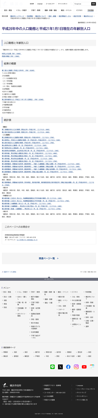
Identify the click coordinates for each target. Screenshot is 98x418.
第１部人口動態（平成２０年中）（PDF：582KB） (18, 70)
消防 (5, 300)
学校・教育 (35, 319)
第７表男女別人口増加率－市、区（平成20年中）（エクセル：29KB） (25, 148)
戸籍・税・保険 (21, 303)
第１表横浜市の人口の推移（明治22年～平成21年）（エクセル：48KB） (26, 129)
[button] (49, 258)
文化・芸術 (62, 306)
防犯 (5, 307)
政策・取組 (89, 302)
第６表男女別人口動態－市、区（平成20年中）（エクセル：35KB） (24, 145)
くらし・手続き (22, 292)
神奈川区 (49, 352)
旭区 (15, 352)
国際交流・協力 (76, 320)
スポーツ (61, 309)
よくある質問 (48, 396)
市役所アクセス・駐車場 (52, 385)
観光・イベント (63, 292)
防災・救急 (7, 292)
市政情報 (30, 16)
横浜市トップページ (17, 16)
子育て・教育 (35, 292)
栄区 (89, 352)
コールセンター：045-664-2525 (54, 392)
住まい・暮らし (21, 298)
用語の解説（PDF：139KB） (11, 56)
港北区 (80, 352)
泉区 (26, 352)
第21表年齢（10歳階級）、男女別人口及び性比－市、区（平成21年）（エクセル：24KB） (32, 206)
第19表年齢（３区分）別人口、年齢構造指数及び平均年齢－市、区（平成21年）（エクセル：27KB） (36, 201)
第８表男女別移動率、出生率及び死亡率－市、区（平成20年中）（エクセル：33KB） (30, 150)
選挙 (87, 326)
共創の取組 (76, 315)
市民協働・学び (21, 309)
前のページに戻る (10, 272)
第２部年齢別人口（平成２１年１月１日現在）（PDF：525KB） (23, 99)
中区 (47, 356)
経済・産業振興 (76, 305)
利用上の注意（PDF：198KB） (12, 53)
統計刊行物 (77, 16)
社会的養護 (35, 332)
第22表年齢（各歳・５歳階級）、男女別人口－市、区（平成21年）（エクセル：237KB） (32, 209)
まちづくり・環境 (21, 315)
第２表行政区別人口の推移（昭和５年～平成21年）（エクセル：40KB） (26, 132)
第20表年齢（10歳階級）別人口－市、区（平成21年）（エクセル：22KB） (27, 203)
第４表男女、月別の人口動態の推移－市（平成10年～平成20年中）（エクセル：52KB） (31, 140)
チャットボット (62, 3)
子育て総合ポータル (35, 336)
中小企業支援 (76, 300)
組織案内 (47, 389)
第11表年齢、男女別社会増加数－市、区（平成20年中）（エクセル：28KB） (27, 158)
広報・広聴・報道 (90, 322)
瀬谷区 (5, 356)
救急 (5, 304)
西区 (58, 356)
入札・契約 (76, 297)
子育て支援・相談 (35, 303)
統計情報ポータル (65, 16)
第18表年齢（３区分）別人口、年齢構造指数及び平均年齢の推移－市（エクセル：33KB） (32, 198)
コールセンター (50, 3)
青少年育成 (35, 323)
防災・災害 (7, 297)
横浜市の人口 (88, 16)
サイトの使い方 (82, 400)
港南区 (69, 352)
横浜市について (40, 16)
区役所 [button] (32, 3)
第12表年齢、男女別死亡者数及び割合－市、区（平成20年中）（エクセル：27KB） (30, 161)
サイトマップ (81, 392)
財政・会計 (89, 317)
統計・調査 (52, 16)
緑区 (79, 356)
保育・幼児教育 (35, 309)
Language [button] (40, 3)
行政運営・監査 (90, 307)
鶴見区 (27, 356)
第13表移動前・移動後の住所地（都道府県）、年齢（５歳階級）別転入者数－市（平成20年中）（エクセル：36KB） (41, 164)
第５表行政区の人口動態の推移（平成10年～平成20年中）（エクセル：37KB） (28, 142)
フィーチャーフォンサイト (86, 389)
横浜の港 (61, 297)
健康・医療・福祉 (49, 293)
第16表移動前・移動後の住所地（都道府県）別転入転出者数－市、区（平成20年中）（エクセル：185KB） (38, 172)
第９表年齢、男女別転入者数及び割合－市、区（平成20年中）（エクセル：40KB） (30, 153)
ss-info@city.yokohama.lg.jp (27, 240)
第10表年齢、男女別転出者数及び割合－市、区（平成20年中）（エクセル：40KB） (30, 156)
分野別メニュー (76, 325)
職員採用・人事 (90, 312)
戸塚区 (37, 356)
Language (80, 385)
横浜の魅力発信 (62, 314)
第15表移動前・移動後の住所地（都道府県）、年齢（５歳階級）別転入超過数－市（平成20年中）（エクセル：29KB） (42, 169)
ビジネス (75, 292)
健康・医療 (48, 299)
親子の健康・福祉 (35, 298)
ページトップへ (49, 279)
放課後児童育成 (35, 315)
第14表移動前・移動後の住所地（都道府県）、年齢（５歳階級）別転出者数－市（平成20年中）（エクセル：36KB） (41, 166)
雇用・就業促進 (76, 310)
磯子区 (37, 352)
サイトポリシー (82, 396)
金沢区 (59, 352)
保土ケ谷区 (71, 356)
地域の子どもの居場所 (35, 327)
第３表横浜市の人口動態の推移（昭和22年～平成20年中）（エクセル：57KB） (28, 137)
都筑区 (16, 356)
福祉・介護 (48, 302)
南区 (89, 356)
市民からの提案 (49, 400)
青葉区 (5, 352)
